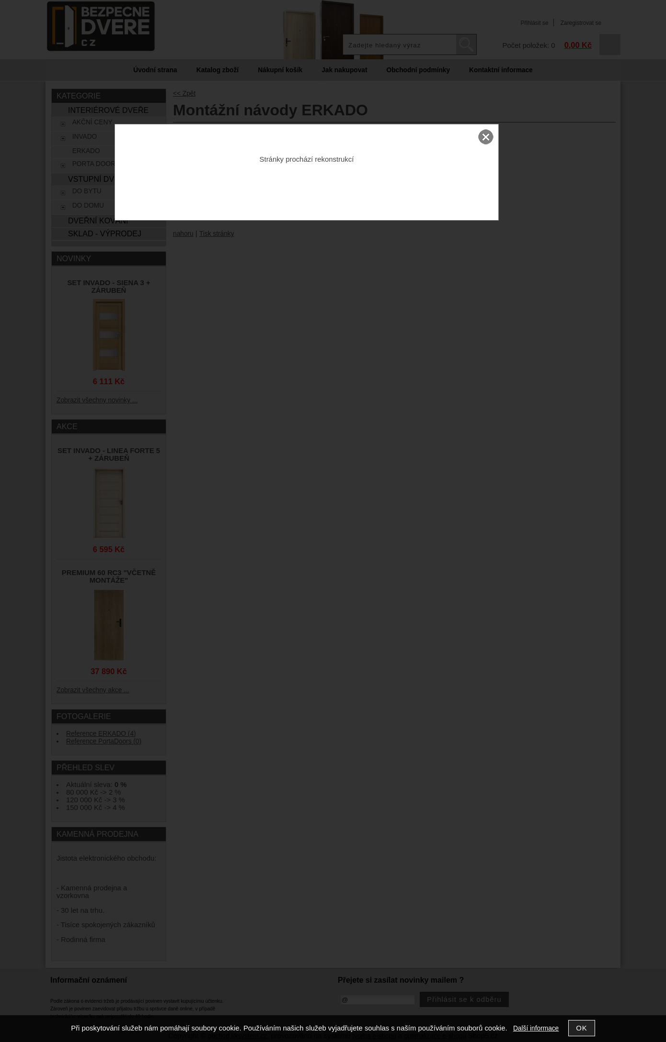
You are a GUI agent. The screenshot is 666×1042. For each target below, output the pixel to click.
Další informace (536, 1028)
